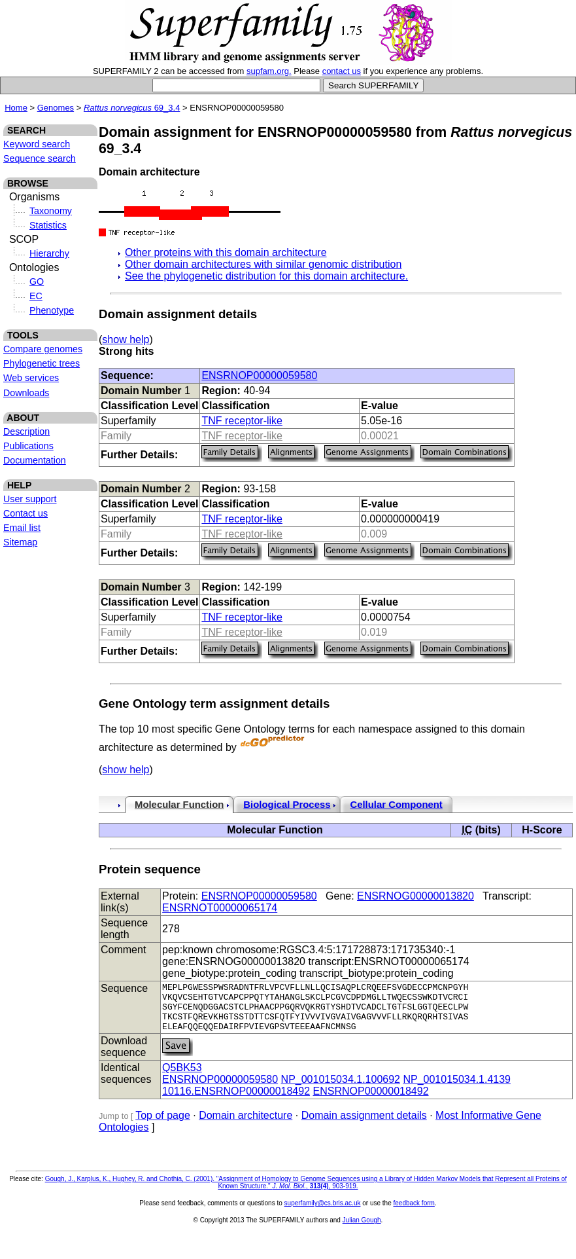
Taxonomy (50, 211)
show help (125, 339)
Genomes (55, 108)
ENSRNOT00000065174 (219, 907)
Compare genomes (42, 349)
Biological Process (286, 804)
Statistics (48, 225)
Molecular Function (179, 804)
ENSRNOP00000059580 (259, 375)
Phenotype (51, 310)
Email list (22, 527)
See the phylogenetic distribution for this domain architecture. (266, 276)
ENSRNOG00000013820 (415, 896)
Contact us (25, 513)
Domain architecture (245, 1125)
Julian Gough (362, 1229)
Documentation (34, 460)
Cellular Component (396, 804)
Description (26, 431)
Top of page (162, 1125)
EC (35, 296)
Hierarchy (49, 253)
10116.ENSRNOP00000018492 (236, 1100)
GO (36, 281)
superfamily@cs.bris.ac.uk (322, 1212)
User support (30, 499)
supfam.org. (269, 71)
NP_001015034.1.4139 (457, 1089)
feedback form (413, 1212)
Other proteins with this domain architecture (226, 252)
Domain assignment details (364, 1125)
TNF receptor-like (241, 420)
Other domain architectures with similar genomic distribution (263, 264)
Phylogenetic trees (41, 363)
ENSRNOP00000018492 (371, 1100)
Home (16, 108)
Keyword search (36, 144)
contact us (341, 71)
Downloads (26, 393)
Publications (28, 446)
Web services (31, 378)
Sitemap (20, 542)
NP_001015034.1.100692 (340, 1089)
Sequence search (39, 158)
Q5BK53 (181, 1077)
